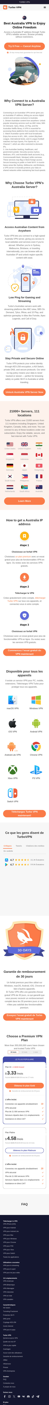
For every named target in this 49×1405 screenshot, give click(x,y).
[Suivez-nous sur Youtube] (18, 1397)
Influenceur (7, 1365)
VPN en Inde (7, 1297)
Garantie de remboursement (13, 1357)
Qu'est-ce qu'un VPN (10, 1339)
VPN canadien (8, 1300)
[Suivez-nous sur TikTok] (32, 1397)
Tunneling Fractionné (10, 1312)
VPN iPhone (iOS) (9, 1225)
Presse (5, 1368)
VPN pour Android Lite (11, 1232)
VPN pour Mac (8, 1236)
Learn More (24, 501)
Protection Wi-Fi (8, 1316)
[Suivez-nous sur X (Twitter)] (14, 1397)
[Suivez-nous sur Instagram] (9, 1397)
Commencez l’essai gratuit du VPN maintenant (24, 652)
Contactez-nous (8, 1384)
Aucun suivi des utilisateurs (12, 1354)
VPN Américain (8, 1282)
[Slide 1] (17, 911)
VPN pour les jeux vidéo (11, 1273)
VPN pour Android (9, 1229)
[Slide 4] (33, 911)
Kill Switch (6, 1309)
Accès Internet (8, 1327)
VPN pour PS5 (8, 1247)
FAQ (4, 1380)
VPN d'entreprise (9, 1372)
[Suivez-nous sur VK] (23, 1397)
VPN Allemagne (8, 1289)
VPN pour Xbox (8, 1250)
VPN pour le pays (9, 1331)
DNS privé (6, 1320)
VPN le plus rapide (9, 1346)
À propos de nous (9, 1388)
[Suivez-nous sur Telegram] (37, 1397)
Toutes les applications (11, 1258)
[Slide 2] (23, 911)
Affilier (5, 1361)
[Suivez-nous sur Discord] (28, 1397)
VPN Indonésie (8, 1293)
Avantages (6, 1350)
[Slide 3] (28, 911)
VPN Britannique (9, 1286)
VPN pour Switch (9, 1254)
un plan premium (23, 556)
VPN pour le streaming (11, 1266)
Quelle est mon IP (9, 1343)
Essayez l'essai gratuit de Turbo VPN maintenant (24, 1017)
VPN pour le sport (9, 1270)
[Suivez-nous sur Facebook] (4, 1397)
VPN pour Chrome (9, 1243)
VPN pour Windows (10, 1240)
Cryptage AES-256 (9, 1323)
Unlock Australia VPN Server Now (24, 392)
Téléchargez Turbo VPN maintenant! (24, 813)
